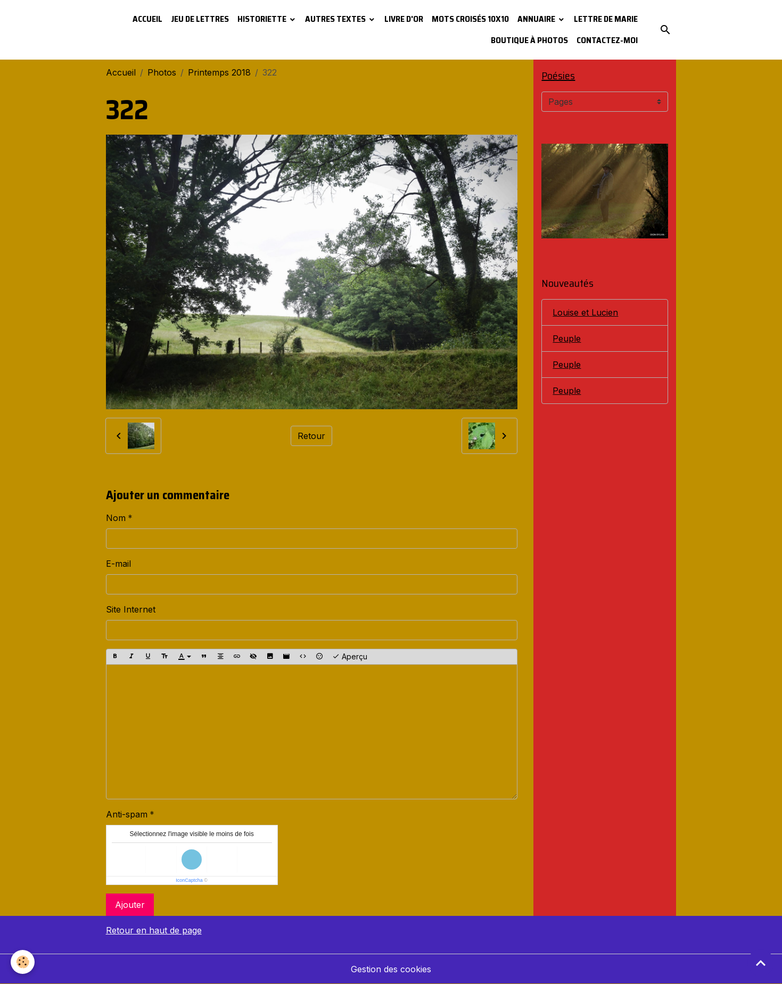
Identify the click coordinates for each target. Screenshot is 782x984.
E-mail (118, 563)
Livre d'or (403, 19)
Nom (116, 517)
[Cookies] (23, 962)
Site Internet (130, 609)
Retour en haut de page (154, 930)
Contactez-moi (607, 40)
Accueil (147, 19)
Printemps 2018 (219, 72)
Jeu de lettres (200, 19)
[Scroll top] (760, 962)
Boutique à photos (529, 40)
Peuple (567, 338)
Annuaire (537, 19)
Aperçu (349, 656)
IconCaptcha (189, 880)
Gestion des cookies (391, 969)
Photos (161, 72)
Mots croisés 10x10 (470, 19)
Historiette (262, 19)
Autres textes (336, 19)
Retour (311, 436)
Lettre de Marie (606, 19)
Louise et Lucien (585, 312)
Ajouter (130, 904)
